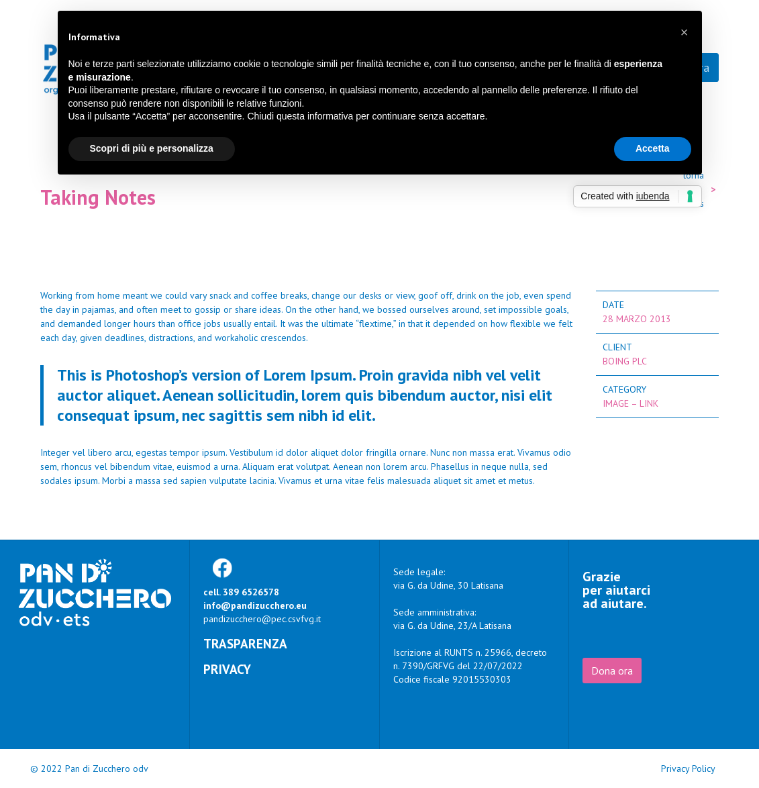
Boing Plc (625, 361)
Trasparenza (245, 643)
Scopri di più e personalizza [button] (151, 148)
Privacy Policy (688, 768)
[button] (684, 32)
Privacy (227, 668)
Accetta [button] (653, 148)
